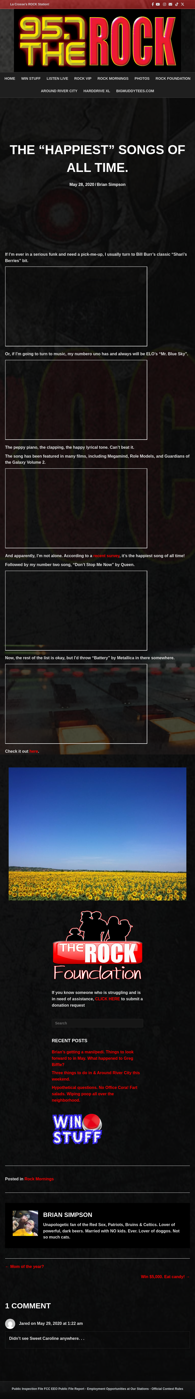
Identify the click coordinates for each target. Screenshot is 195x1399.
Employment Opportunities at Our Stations (118, 1389)
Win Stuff (31, 78)
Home (10, 78)
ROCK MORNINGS (113, 78)
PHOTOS (142, 78)
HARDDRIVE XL (97, 91)
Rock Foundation (173, 78)
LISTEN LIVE (57, 78)
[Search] (97, 1023)
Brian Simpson (111, 184)
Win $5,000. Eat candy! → (165, 1277)
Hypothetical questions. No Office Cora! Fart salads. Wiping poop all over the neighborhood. (94, 1093)
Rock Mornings (39, 1179)
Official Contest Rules (167, 1389)
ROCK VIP (82, 78)
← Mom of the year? (24, 1266)
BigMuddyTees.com (135, 91)
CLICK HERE (107, 999)
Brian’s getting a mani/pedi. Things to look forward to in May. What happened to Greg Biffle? (93, 1058)
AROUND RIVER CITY (59, 91)
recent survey (106, 556)
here (33, 751)
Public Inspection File (27, 1389)
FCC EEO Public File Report (64, 1389)
